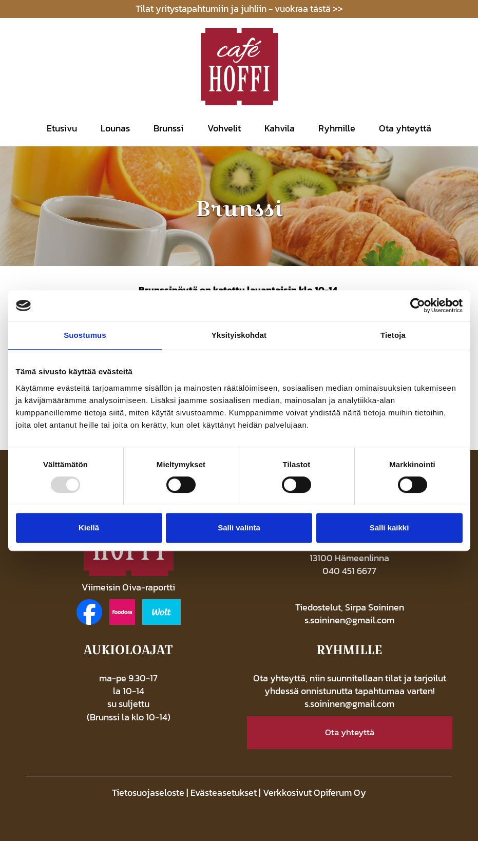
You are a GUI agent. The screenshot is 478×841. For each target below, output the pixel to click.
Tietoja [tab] (393, 335)
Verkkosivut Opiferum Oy (314, 792)
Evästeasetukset (223, 792)
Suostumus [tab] (85, 335)
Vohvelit (224, 128)
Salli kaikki (389, 527)
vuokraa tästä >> (309, 8)
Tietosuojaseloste (148, 792)
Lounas (115, 128)
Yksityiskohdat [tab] (239, 335)
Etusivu (62, 128)
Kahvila (279, 128)
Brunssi (168, 128)
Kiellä (89, 527)
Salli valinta (239, 527)
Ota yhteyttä (405, 128)
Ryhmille (336, 128)
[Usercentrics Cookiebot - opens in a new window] (418, 305)
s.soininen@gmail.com (349, 620)
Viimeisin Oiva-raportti (128, 587)
